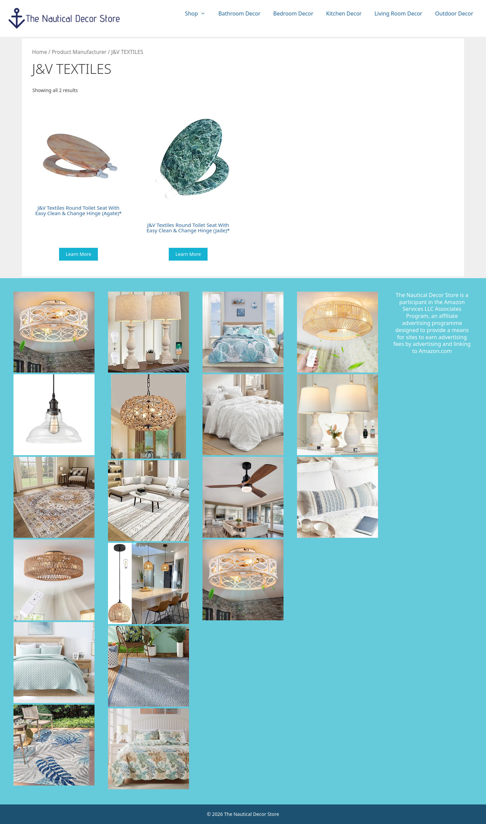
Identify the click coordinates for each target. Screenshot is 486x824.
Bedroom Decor (293, 13)
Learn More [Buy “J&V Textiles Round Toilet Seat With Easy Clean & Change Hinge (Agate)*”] (78, 254)
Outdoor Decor (454, 13)
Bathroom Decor (239, 13)
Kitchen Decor (343, 13)
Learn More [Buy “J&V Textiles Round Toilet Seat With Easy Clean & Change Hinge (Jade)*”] (188, 254)
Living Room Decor (398, 13)
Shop (198, 14)
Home (39, 52)
